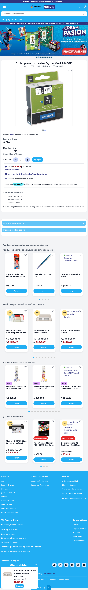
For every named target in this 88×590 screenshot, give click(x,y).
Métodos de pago (69, 485)
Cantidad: (7, 159)
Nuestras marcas (8, 500)
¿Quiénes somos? (8, 493)
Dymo (12, 135)
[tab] (39, 299)
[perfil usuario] (80, 7)
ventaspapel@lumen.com (75, 498)
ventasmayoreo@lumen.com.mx (16, 551)
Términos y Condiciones (72, 489)
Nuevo (9, 383)
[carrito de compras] (84, 7)
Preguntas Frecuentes (40, 485)
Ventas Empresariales (9, 512)
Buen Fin (76, 532)
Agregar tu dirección (13, 19)
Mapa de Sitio (6, 504)
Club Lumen (6, 489)
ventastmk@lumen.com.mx (14, 538)
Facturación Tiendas (39, 481)
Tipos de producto (8, 508)
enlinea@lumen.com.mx (13, 525)
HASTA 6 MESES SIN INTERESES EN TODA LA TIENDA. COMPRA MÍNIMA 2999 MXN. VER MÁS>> (44, 23)
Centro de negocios (11, 542)
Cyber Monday (79, 540)
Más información (12, 169)
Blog (2, 481)
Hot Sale (76, 525)
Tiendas (4, 497)
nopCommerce (49, 573)
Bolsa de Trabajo (7, 485)
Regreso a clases (79, 529)
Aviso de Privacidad (70, 481)
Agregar (37, 160)
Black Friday (77, 536)
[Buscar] (82, 14)
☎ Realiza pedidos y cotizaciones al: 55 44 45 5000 (42, 2)
